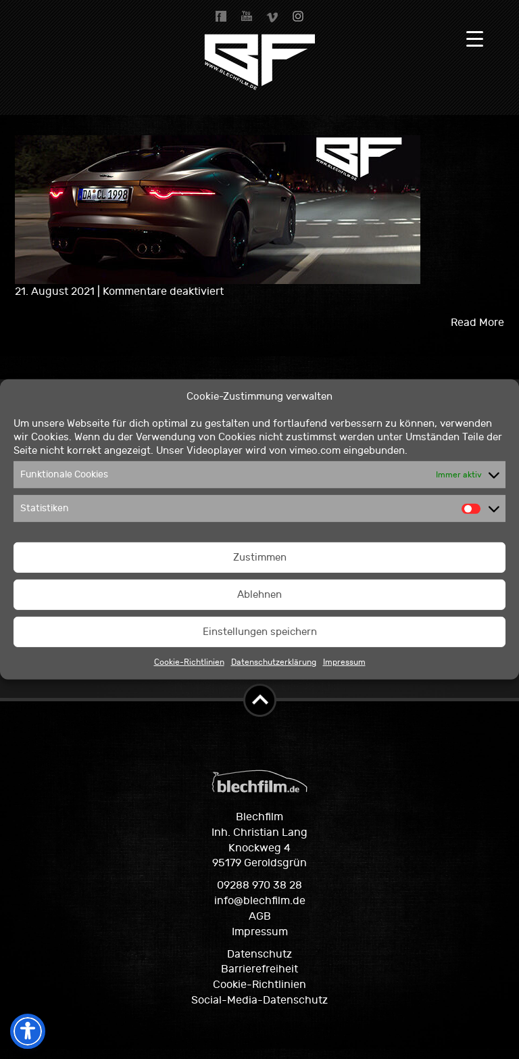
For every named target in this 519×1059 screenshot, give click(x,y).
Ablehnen (259, 595)
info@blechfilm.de (259, 901)
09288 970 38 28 (259, 885)
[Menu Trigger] (474, 38)
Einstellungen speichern (260, 632)
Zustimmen (260, 557)
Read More (477, 322)
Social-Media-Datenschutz (259, 1000)
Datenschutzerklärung (273, 662)
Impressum (344, 662)
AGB (260, 916)
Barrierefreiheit (259, 969)
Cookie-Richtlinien (189, 662)
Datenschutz (259, 954)
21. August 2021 (56, 291)
